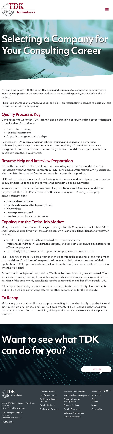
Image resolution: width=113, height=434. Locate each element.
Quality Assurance (72, 409)
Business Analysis (71, 405)
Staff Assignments (48, 396)
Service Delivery (47, 405)
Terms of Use (19, 408)
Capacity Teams (47, 392)
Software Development (74, 392)
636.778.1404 (7, 422)
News (93, 405)
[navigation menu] (107, 9)
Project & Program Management (72, 400)
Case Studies (94, 400)
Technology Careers (49, 409)
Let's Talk (96, 369)
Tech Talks (96, 396)
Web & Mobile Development (76, 396)
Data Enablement (72, 417)
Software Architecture (74, 413)
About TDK (96, 392)
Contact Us (96, 409)
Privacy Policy (7, 408)
